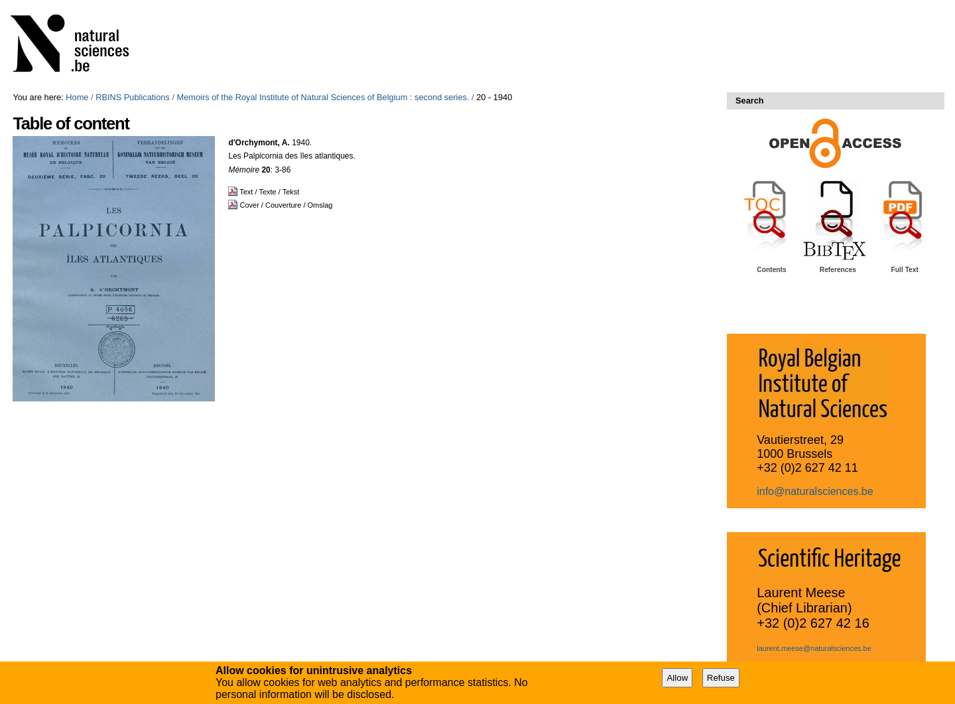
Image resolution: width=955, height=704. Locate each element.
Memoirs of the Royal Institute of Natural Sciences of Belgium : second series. (323, 97)
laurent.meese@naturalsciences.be (814, 648)
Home (77, 97)
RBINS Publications (133, 97)
